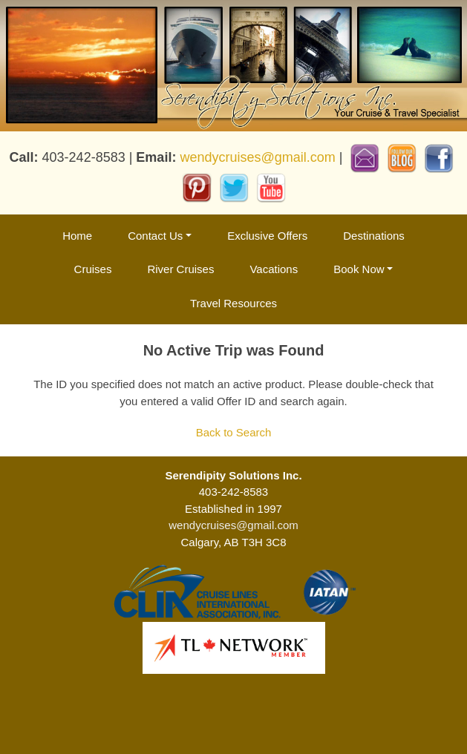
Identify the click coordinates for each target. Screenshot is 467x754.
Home (77, 235)
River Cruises (180, 269)
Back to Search (234, 432)
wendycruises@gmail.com (257, 156)
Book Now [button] (358, 269)
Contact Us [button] (155, 235)
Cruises (93, 269)
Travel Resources (233, 303)
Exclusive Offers (267, 235)
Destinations (374, 235)
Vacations (273, 269)
